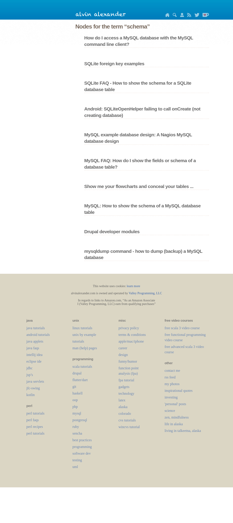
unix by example (84, 335)
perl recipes (34, 427)
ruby (76, 427)
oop (75, 400)
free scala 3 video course (182, 328)
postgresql (80, 420)
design (123, 355)
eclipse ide (34, 361)
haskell (78, 393)
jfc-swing (33, 388)
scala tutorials (82, 366)
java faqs (32, 348)
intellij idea (34, 355)
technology (126, 393)
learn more (133, 286)
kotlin (30, 395)
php (75, 407)
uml (75, 467)
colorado (125, 413)
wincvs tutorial (129, 427)
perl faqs (32, 420)
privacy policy (129, 328)
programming (82, 447)
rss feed (170, 377)
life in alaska (174, 424)
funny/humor (128, 361)
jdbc (29, 368)
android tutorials (38, 335)
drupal (77, 373)
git (74, 386)
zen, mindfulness (177, 417)
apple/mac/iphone (131, 341)
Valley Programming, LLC (145, 293)
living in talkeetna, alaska (183, 431)
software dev (82, 453)
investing (171, 397)
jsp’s (29, 375)
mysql (77, 413)
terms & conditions (132, 335)
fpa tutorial (126, 380)
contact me (172, 370)
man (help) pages (85, 348)
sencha (77, 433)
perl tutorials (35, 413)
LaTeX (122, 400)
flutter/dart (80, 380)
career (123, 348)
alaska (123, 407)
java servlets (35, 381)
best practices (82, 440)
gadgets (124, 387)
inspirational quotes (179, 390)
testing (77, 460)
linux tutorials (82, 328)
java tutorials (35, 328)
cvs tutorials (127, 420)
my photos (172, 384)
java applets (34, 341)
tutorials (78, 341)
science (170, 411)
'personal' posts (175, 404)
